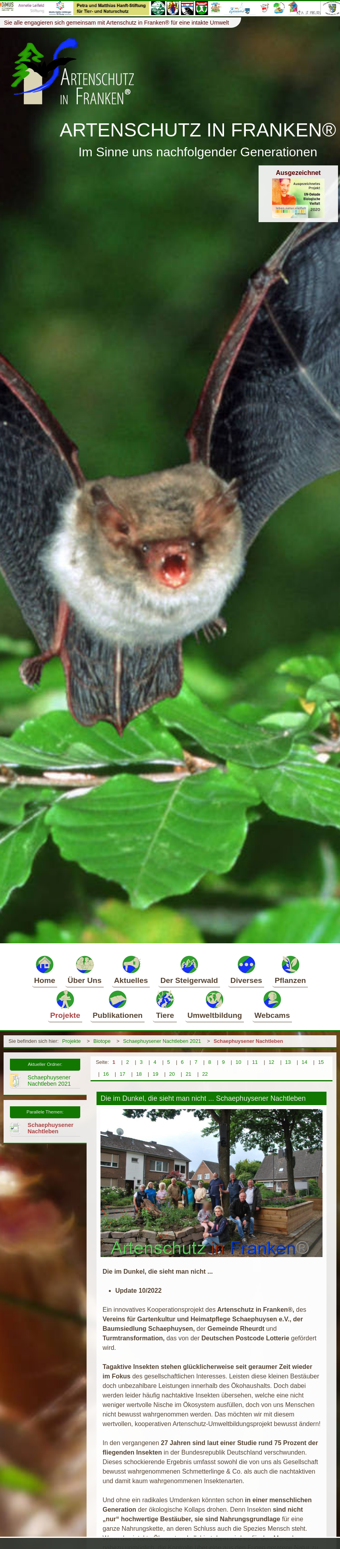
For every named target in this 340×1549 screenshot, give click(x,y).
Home (44, 969)
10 (238, 1062)
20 (172, 1074)
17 (122, 1074)
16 (106, 1074)
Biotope (101, 1041)
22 (205, 1074)
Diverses (246, 969)
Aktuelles (131, 969)
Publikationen (118, 1004)
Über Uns (84, 969)
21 (188, 1074)
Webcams (272, 1004)
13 (288, 1062)
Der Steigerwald (189, 969)
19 (155, 1074)
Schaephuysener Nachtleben (248, 1041)
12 (271, 1062)
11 (255, 1062)
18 (139, 1074)
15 (321, 1062)
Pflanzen (290, 969)
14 (304, 1062)
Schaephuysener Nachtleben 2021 (162, 1041)
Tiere (165, 1004)
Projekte (65, 1004)
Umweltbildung (214, 1004)
